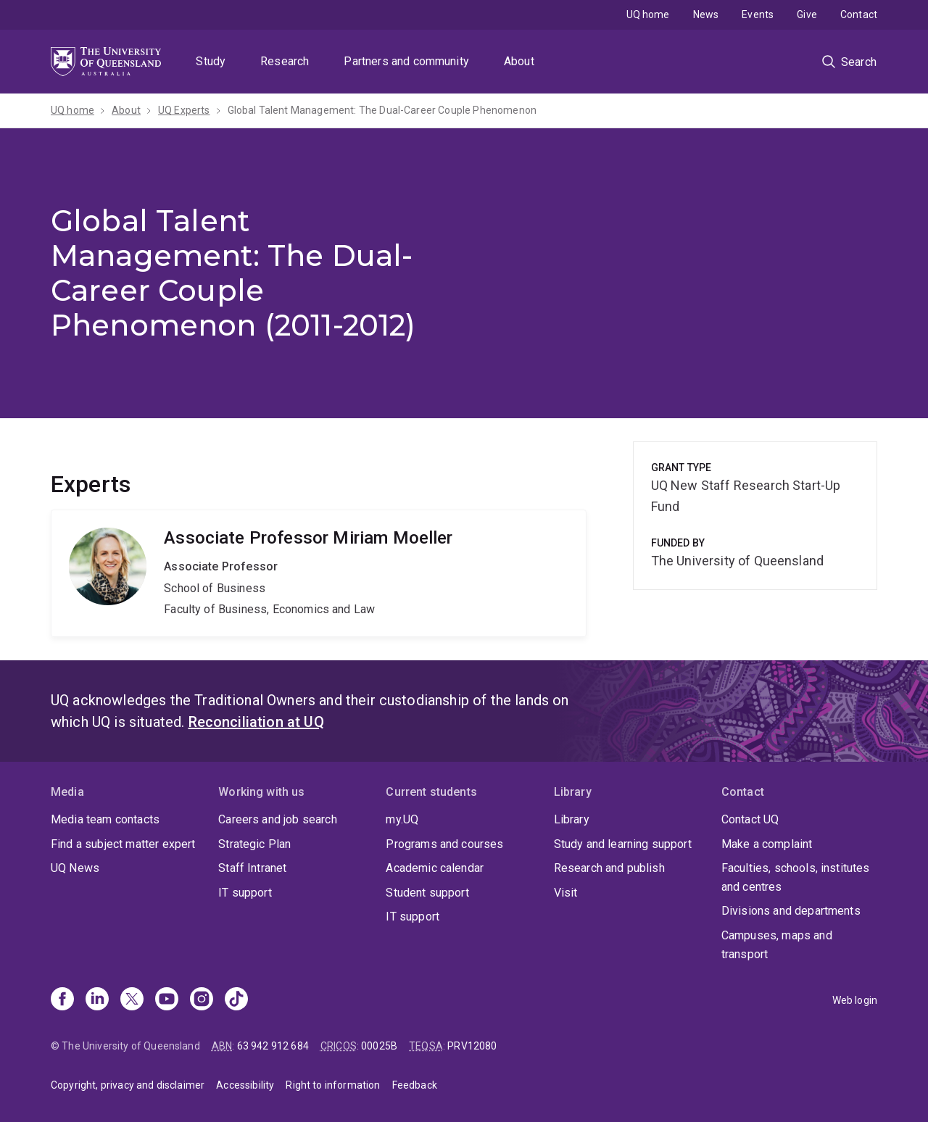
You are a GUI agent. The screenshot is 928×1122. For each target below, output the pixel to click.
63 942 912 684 (273, 1046)
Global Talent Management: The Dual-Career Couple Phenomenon (382, 110)
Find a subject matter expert (123, 844)
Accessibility (245, 1085)
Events (758, 14)
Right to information (333, 1085)
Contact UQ (750, 819)
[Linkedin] (97, 1000)
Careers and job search (277, 819)
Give (807, 14)
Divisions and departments (791, 911)
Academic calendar (435, 868)
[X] (132, 1000)
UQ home (648, 14)
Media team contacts (105, 819)
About (519, 61)
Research (284, 61)
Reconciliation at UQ (256, 722)
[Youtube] (166, 1000)
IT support (245, 892)
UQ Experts (184, 110)
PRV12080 (472, 1046)
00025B (379, 1046)
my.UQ (402, 819)
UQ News (75, 868)
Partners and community (406, 61)
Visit (566, 892)
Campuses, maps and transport (776, 944)
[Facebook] (62, 1000)
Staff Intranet (252, 868)
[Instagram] (201, 1000)
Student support (427, 892)
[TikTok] (236, 1000)
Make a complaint (767, 844)
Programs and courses (444, 844)
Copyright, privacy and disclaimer (127, 1085)
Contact (858, 14)
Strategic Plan (254, 844)
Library (571, 819)
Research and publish (609, 868)
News (706, 14)
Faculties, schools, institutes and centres (795, 877)
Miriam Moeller (318, 573)
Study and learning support (623, 844)
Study (210, 61)
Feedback (414, 1085)
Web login (854, 1000)
